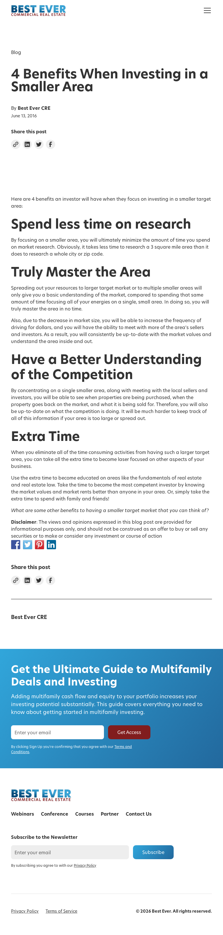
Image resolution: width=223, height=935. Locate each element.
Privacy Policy (25, 911)
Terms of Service (61, 911)
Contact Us (139, 814)
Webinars (22, 814)
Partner (110, 814)
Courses (84, 814)
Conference (54, 814)
